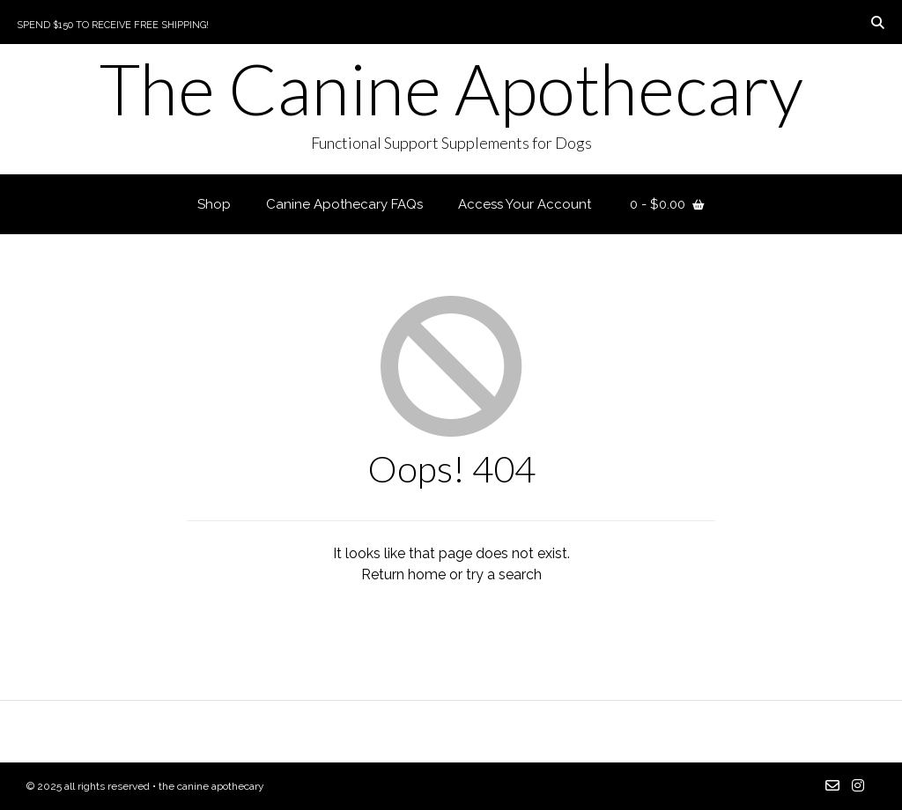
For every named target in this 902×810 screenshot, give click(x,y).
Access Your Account (524, 204)
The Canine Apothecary (451, 88)
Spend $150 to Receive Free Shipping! (113, 25)
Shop (214, 204)
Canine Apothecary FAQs (344, 204)
